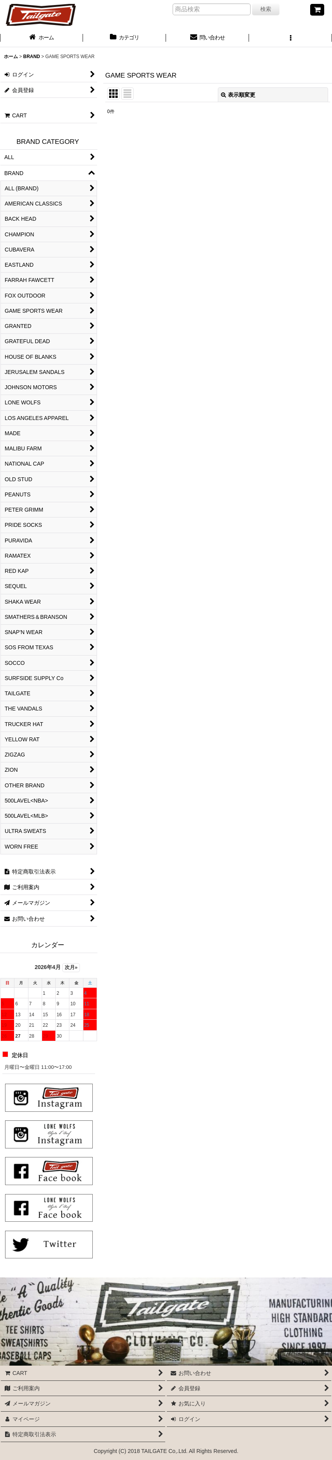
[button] (290, 38)
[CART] (317, 10)
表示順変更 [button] (238, 95)
